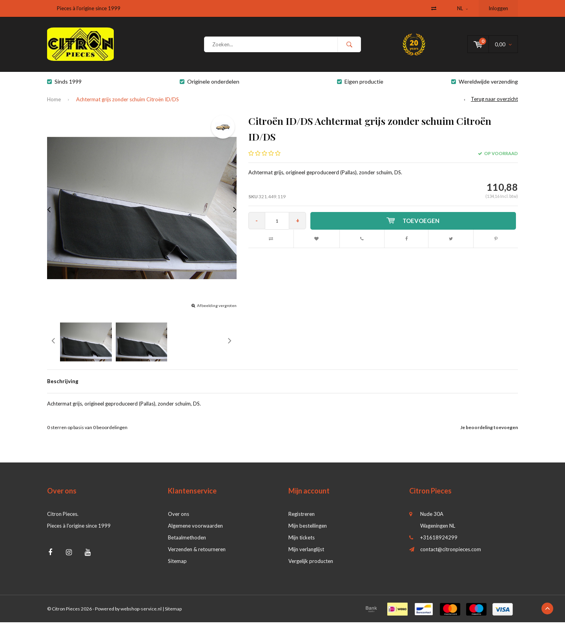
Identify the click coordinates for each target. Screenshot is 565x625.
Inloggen (498, 8)
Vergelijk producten (310, 564)
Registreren (301, 517)
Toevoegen (414, 223)
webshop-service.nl (141, 611)
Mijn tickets (301, 540)
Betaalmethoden (187, 540)
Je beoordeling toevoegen (489, 430)
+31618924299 (438, 540)
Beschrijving (62, 384)
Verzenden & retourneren (197, 552)
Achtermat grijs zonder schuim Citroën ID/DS (127, 102)
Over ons (178, 517)
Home (54, 102)
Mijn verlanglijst (306, 552)
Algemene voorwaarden (195, 528)
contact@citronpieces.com (450, 552)
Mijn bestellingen (307, 528)
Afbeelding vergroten (217, 308)
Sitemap (177, 564)
